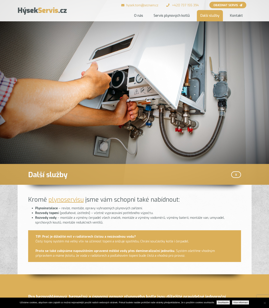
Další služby (209, 15)
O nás (138, 15)
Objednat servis (227, 5)
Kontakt (236, 15)
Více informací (240, 302)
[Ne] (264, 303)
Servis (42, 10)
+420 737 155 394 (185, 5)
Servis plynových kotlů (172, 15)
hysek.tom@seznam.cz (142, 5)
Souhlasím (223, 302)
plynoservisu (66, 200)
